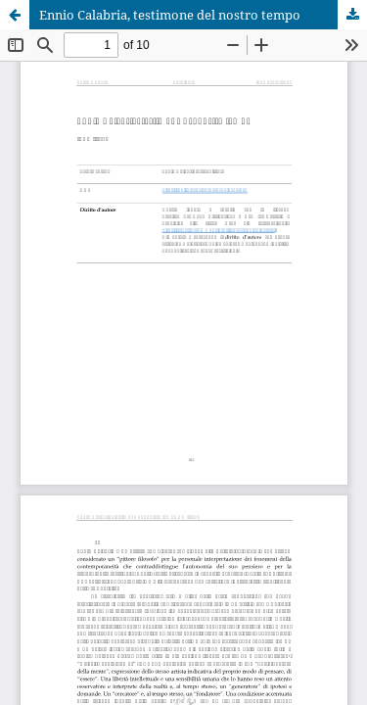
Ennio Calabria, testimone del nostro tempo (169, 15)
